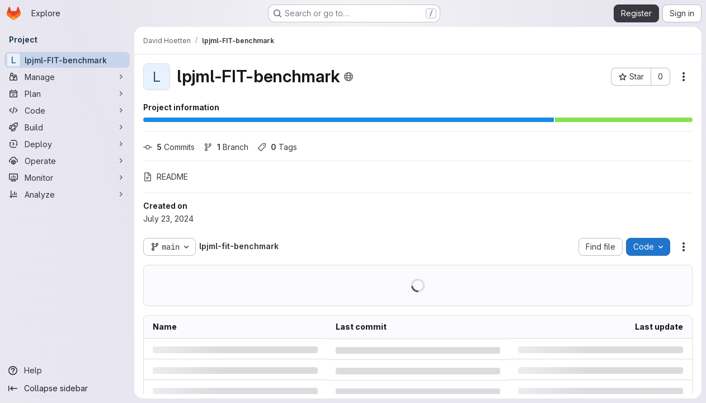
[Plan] (67, 93)
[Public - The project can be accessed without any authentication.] (348, 76)
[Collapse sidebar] (67, 388)
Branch (226, 147)
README (165, 176)
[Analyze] (67, 194)
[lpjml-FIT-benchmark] (67, 60)
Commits (169, 147)
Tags (277, 147)
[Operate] (67, 160)
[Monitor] (67, 177)
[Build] (67, 127)
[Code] (67, 110)
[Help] (67, 370)
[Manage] (67, 77)
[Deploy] (67, 144)
